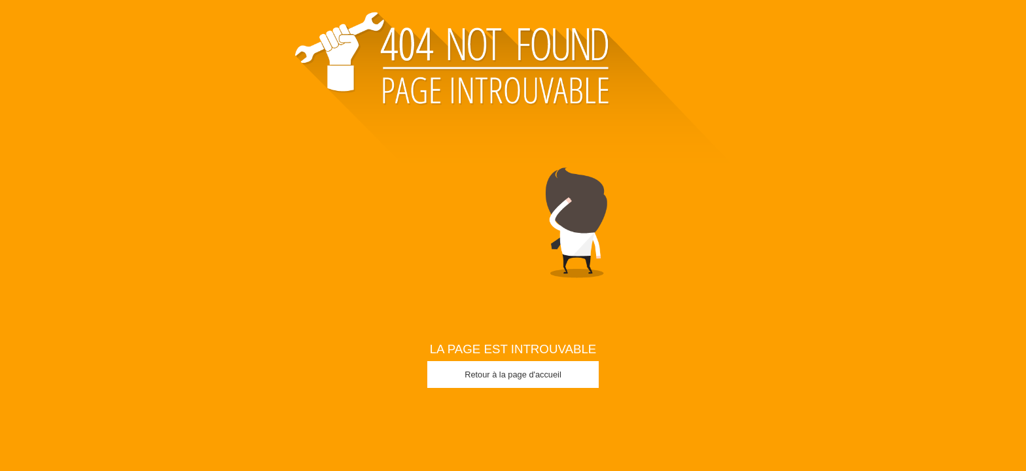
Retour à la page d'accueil (513, 374)
